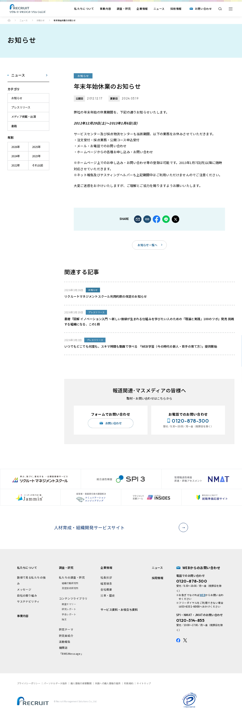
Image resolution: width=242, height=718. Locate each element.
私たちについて (84, 8)
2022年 (15, 165)
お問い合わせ (203, 8)
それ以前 (37, 165)
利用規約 (128, 683)
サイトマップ (144, 683)
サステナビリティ (28, 601)
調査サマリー (69, 604)
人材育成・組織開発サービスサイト (119, 527)
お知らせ (40, 20)
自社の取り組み (27, 595)
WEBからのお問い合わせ (201, 567)
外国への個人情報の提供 (107, 683)
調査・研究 (124, 8)
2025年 (36, 147)
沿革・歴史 (107, 595)
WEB (202, 595)
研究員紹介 (66, 636)
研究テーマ (66, 629)
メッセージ (24, 589)
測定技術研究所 (70, 588)
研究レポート (69, 609)
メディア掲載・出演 (23, 116)
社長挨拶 (106, 577)
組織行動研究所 (70, 583)
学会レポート (69, 614)
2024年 (15, 156)
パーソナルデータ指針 (55, 683)
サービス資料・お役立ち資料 (119, 610)
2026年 (15, 147)
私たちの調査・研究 (72, 577)
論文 (64, 619)
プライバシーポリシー (28, 683)
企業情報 (142, 8)
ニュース (159, 8)
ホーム (9, 20)
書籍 (14, 126)
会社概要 (106, 589)
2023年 (36, 156)
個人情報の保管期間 (81, 683)
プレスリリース (20, 107)
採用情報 (176, 8)
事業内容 (105, 8)
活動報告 (64, 642)
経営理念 (106, 583)
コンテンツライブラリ (73, 598)
